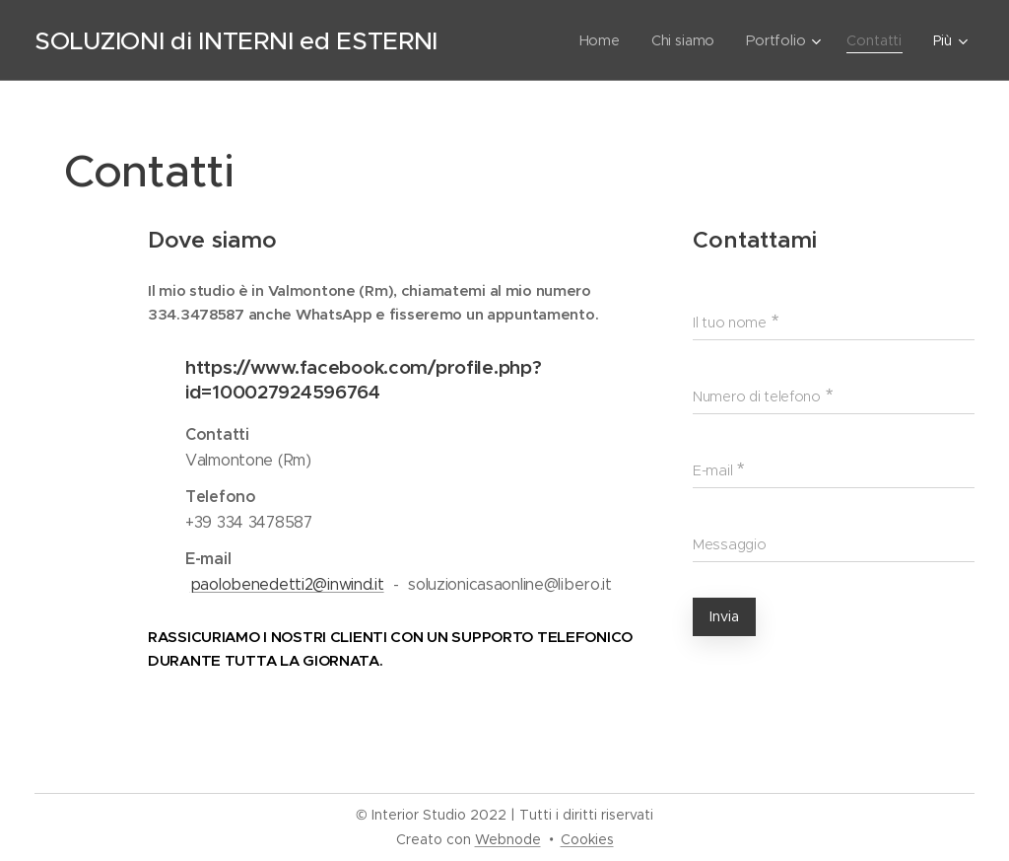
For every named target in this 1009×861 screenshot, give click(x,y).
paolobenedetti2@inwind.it (287, 584)
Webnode (508, 839)
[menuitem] (606, 40)
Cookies (587, 839)
